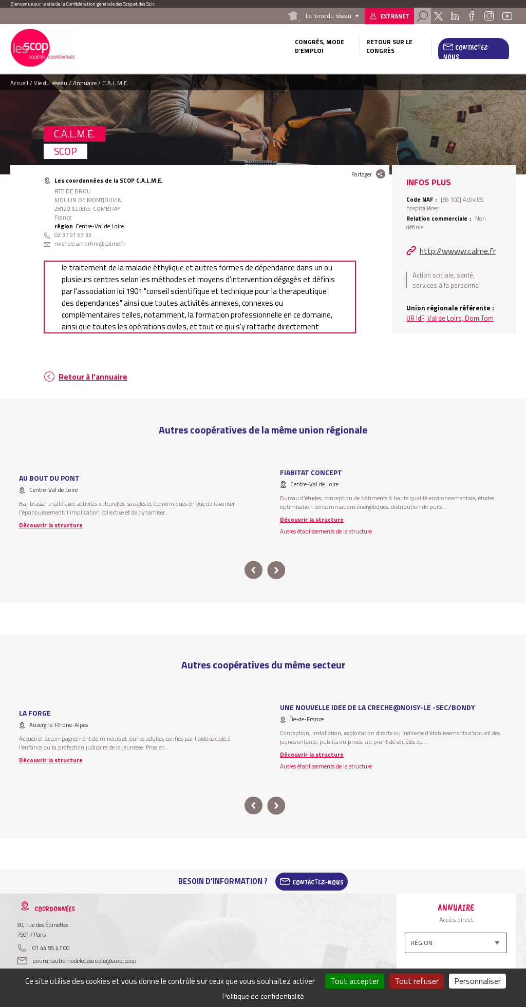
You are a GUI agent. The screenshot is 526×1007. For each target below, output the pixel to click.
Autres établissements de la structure (326, 531)
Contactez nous (465, 52)
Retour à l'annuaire (93, 377)
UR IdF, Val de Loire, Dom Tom (450, 318)
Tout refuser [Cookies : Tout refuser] (416, 981)
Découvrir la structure (51, 525)
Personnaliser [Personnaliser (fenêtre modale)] (477, 981)
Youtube (507, 16)
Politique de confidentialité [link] (263, 996)
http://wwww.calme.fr (458, 251)
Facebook (471, 16)
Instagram (489, 16)
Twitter (438, 16)
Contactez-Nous (318, 881)
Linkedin (454, 16)
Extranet (395, 16)
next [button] (276, 570)
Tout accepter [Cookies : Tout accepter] (354, 981)
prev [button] (253, 570)
